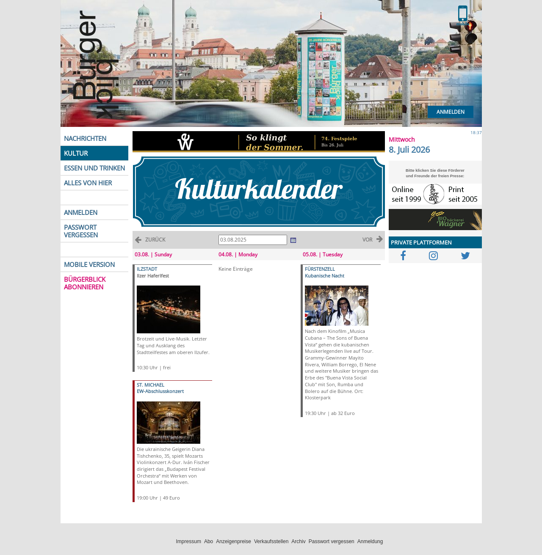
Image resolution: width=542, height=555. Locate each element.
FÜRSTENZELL (320, 269)
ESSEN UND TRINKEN (94, 168)
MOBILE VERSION (89, 264)
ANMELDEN (80, 212)
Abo (208, 541)
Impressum (188, 541)
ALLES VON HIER (88, 183)
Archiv (298, 541)
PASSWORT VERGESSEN (81, 231)
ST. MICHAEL (150, 385)
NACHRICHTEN (85, 138)
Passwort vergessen (331, 541)
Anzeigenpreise (233, 541)
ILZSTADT (147, 269)
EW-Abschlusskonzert (160, 391)
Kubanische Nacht (324, 275)
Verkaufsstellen (271, 541)
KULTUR (76, 153)
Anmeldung (370, 541)
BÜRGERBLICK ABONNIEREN (84, 283)
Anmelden (451, 111)
